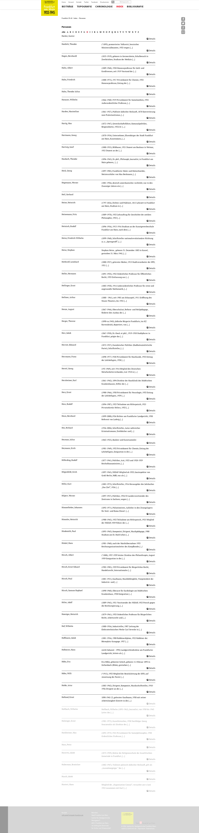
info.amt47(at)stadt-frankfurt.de (72, 815)
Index (119, 6)
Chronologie (104, 6)
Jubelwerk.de (131, 828)
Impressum (141, 828)
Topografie (84, 6)
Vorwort (71, 2)
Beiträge (67, 6)
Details (152, 38)
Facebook (94, 2)
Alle (63, 32)
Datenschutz (150, 828)
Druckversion (104, 2)
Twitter (86, 2)
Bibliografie (135, 6)
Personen (82, 18)
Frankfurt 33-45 (67, 18)
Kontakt (78, 2)
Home (64, 2)
